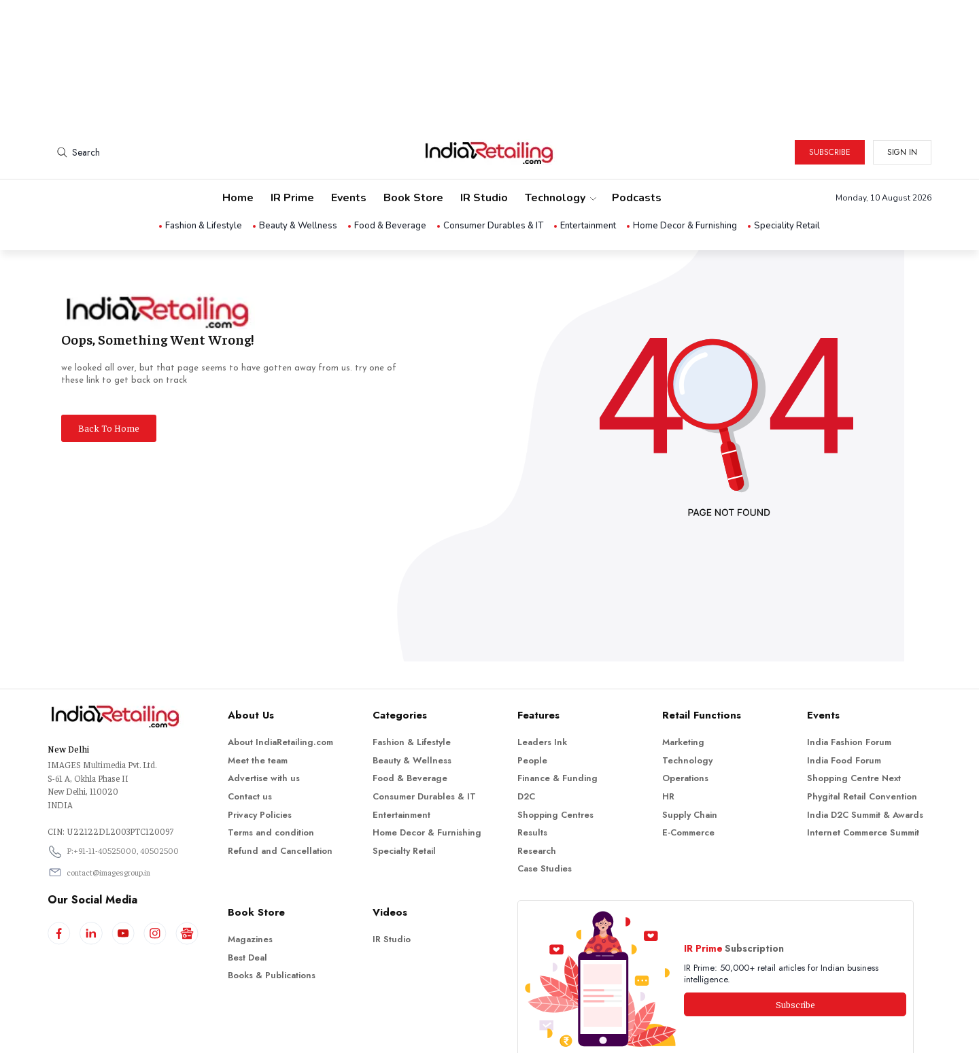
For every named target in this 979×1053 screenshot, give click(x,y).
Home (238, 140)
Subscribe (830, 94)
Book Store (413, 140)
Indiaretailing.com (486, 1033)
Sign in (902, 94)
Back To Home (108, 370)
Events (348, 140)
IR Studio (484, 140)
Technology (560, 140)
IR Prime (292, 140)
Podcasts (637, 140)
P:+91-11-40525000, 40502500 (123, 792)
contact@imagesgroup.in (108, 814)
